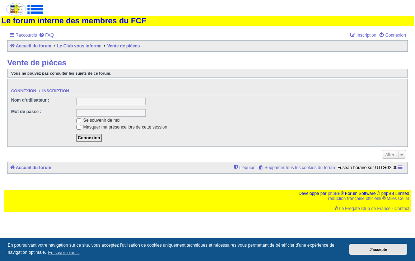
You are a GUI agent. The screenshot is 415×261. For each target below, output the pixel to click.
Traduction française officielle (353, 198)
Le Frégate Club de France (365, 208)
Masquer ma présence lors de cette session (121, 127)
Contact (402, 208)
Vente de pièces (36, 62)
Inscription (55, 91)
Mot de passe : (26, 111)
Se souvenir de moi (98, 120)
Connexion (23, 91)
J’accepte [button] (378, 249)
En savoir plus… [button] (63, 252)
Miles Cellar (398, 198)
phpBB (334, 193)
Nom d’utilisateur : (30, 100)
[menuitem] (46, 35)
